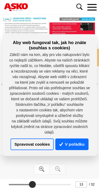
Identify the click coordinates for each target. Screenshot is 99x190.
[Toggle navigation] (92, 7)
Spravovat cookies (32, 144)
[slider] (32, 184)
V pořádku (72, 144)
